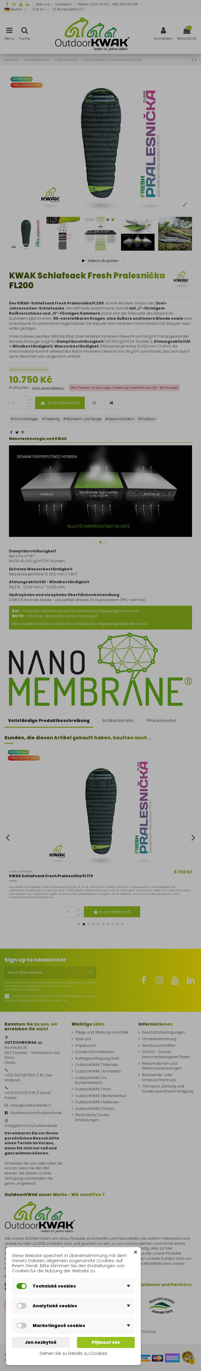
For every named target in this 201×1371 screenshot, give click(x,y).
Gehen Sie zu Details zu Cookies (73, 1353)
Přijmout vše (106, 1342)
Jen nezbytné (41, 1342)
